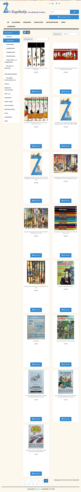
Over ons (7, 94)
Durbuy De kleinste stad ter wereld (66, 341)
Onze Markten (9, 105)
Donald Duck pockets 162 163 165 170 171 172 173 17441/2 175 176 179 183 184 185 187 (66, 178)
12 (29, 484)
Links (6, 121)
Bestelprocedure (52, 22)
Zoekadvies (27, 22)
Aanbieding (11, 26)
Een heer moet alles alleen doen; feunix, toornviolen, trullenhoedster (36, 450)
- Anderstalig (9, 44)
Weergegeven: (28, 39)
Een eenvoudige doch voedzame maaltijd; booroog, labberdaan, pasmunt (36, 396)
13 (33, 484)
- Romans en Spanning (9, 67)
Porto (63, 22)
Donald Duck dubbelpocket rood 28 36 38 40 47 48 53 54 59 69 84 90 (65, 68)
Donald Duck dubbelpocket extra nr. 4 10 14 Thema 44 (36, 68)
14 (37, 484)
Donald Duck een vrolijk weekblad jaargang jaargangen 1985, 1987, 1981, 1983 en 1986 (65, 123)
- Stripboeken (9, 40)
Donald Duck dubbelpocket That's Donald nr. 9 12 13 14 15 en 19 (36, 123)
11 (25, 484)
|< (25, 481)
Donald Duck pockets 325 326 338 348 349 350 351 (36, 287)
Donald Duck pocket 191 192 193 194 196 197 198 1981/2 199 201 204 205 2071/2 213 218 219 (36, 179)
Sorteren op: (57, 34)
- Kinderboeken (10, 56)
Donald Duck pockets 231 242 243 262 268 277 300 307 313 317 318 (36, 232)
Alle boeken (16, 22)
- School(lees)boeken (11, 73)
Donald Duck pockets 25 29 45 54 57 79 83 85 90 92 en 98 (65, 232)
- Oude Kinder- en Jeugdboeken (11, 61)
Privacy (7, 84)
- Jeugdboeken (10, 48)
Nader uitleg (38, 22)
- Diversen (8, 37)
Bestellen (36, 91)
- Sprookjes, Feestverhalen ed (10, 79)
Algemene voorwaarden (9, 89)
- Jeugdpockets (10, 52)
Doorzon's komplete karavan (65, 286)
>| (44, 484)
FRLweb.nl (38, 489)
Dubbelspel (36, 341)
